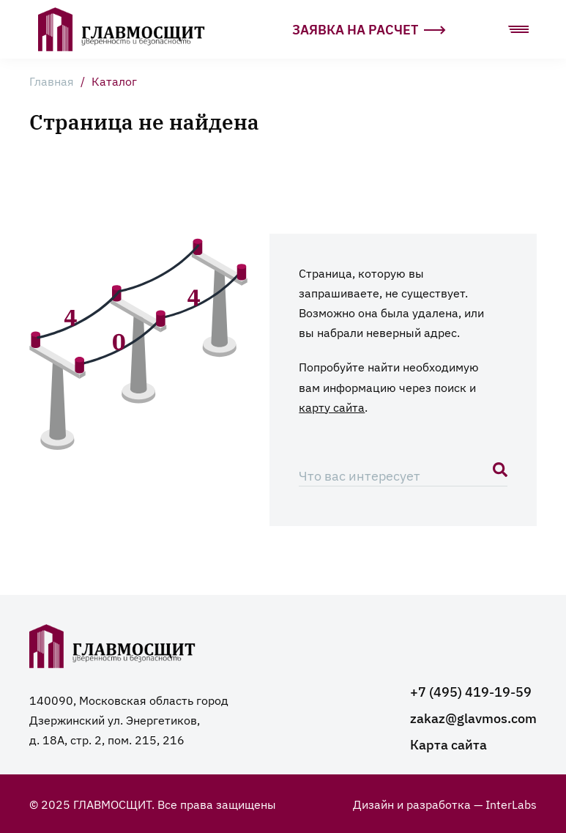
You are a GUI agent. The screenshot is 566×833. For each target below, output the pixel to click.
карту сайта (332, 407)
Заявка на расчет (369, 29)
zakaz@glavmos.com (473, 717)
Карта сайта (448, 744)
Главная (51, 81)
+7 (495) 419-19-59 (471, 691)
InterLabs (511, 804)
